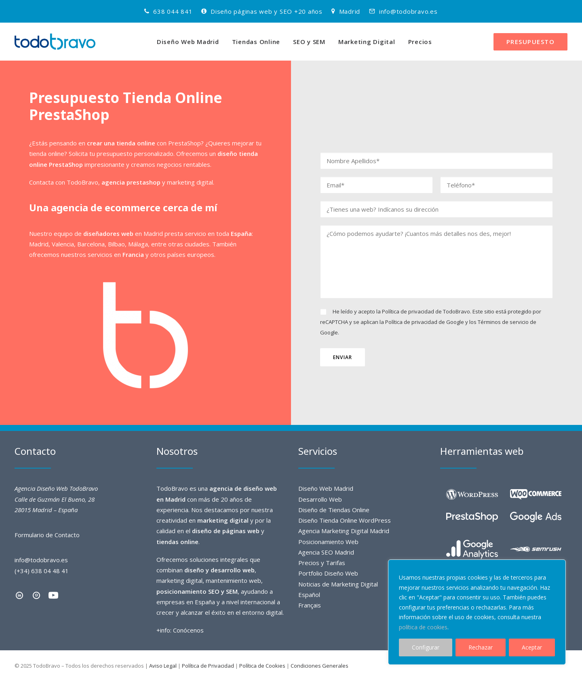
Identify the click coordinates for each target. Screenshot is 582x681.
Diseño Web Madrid (188, 42)
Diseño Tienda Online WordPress (344, 520)
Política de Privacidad (208, 665)
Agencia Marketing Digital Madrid (343, 531)
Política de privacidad (411, 322)
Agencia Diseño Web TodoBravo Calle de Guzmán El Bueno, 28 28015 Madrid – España (56, 499)
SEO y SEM (309, 42)
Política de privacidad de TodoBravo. (426, 311)
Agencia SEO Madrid (326, 552)
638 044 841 (172, 11)
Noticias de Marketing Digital (338, 584)
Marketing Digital (366, 42)
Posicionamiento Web (328, 542)
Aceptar (532, 647)
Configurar (425, 647)
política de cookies (423, 627)
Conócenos (188, 630)
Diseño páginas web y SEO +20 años (267, 11)
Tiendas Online (256, 42)
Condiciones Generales (319, 665)
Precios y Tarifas (321, 563)
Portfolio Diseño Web (328, 573)
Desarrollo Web (320, 499)
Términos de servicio (503, 322)
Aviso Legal (163, 665)
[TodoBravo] (55, 42)
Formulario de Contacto (47, 535)
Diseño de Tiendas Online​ (333, 510)
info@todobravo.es (408, 11)
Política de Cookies (262, 665)
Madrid (350, 11)
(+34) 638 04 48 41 (42, 571)
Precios (420, 42)
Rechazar (480, 647)
